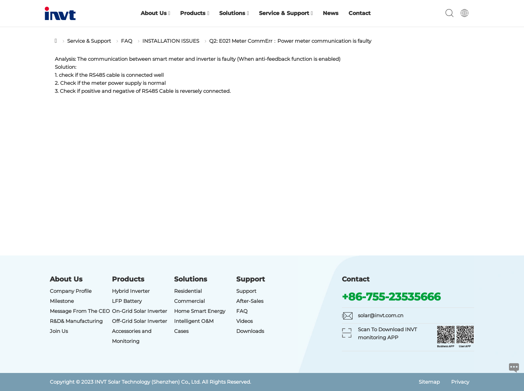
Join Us (59, 331)
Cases (181, 331)
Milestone (62, 301)
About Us (155, 13)
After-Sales (249, 301)
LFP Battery (127, 301)
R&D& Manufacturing (76, 321)
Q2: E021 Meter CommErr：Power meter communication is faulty (290, 41)
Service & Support (286, 13)
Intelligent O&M (194, 321)
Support (246, 291)
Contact (360, 13)
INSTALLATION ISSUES (170, 41)
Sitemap (429, 382)
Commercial (189, 301)
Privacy (460, 382)
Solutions (234, 13)
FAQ (126, 41)
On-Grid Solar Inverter (139, 311)
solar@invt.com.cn (380, 315)
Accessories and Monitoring (131, 336)
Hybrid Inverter (131, 291)
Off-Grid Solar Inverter (139, 321)
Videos (244, 321)
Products (194, 13)
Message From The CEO (80, 311)
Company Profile (71, 291)
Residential (188, 291)
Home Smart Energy (199, 311)
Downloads (250, 331)
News (331, 13)
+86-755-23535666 (391, 296)
